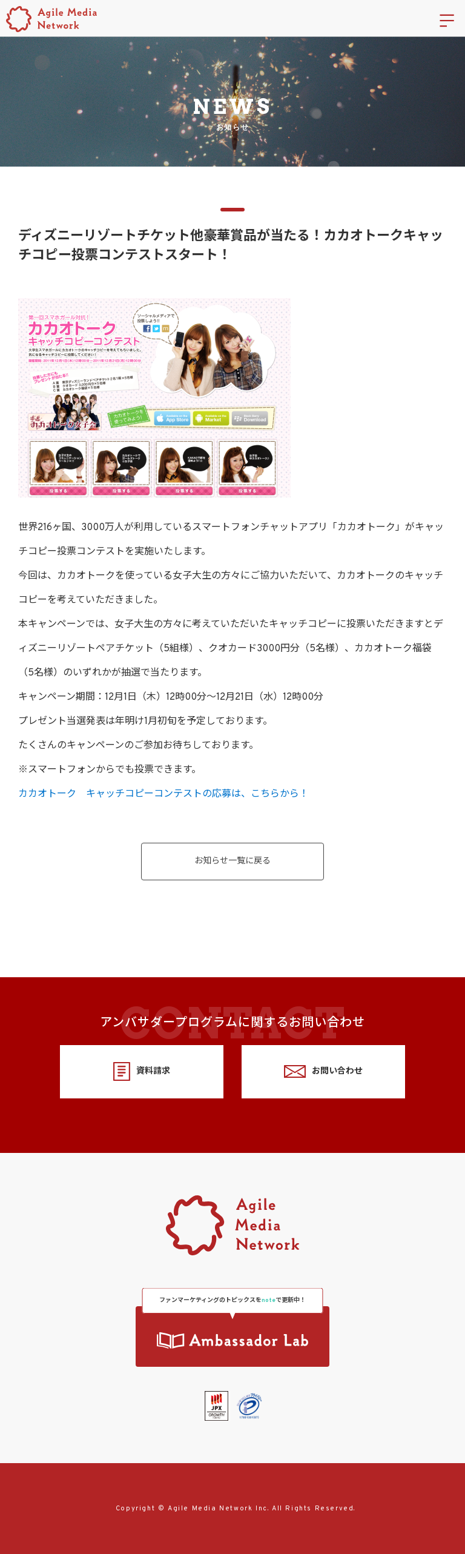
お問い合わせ (323, 1071)
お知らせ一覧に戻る (232, 861)
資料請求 (141, 1071)
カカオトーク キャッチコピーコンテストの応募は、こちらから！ (163, 794)
